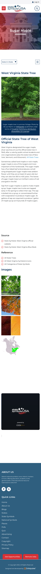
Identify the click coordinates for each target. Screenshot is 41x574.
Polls (4, 527)
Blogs (4, 509)
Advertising (7, 534)
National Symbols (9, 520)
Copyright (6, 541)
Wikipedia (20, 127)
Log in (36, 2)
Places (4, 523)
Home (4, 502)
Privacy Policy (7, 545)
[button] (20, 98)
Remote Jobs (30, 557)
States (4, 513)
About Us (6, 506)
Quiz (4, 531)
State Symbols (8, 516)
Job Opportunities (12, 557)
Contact (5, 538)
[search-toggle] (37, 8)
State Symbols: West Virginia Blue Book (20, 247)
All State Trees (32, 157)
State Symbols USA (16, 8)
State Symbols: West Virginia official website (18, 242)
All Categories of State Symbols (17, 264)
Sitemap (5, 548)
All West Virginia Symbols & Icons (17, 261)
